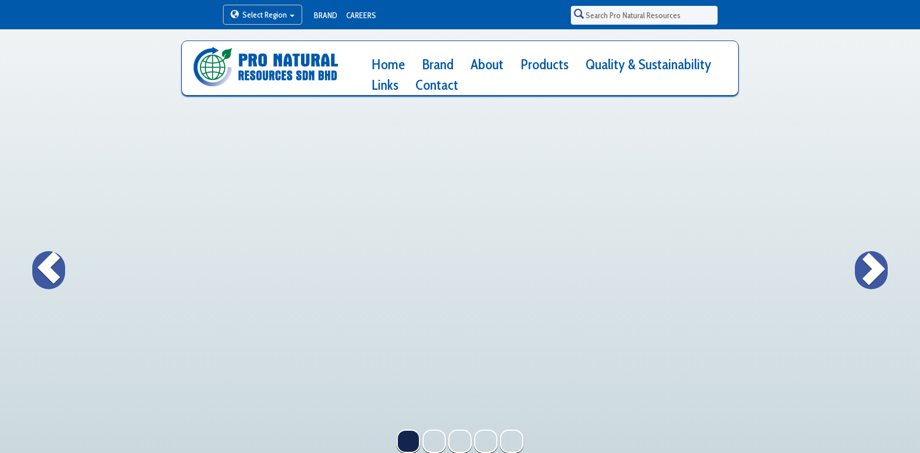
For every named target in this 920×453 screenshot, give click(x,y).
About (487, 64)
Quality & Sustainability (648, 64)
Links (384, 84)
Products (544, 64)
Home (388, 64)
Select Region (263, 14)
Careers (361, 15)
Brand (325, 15)
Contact (436, 84)
